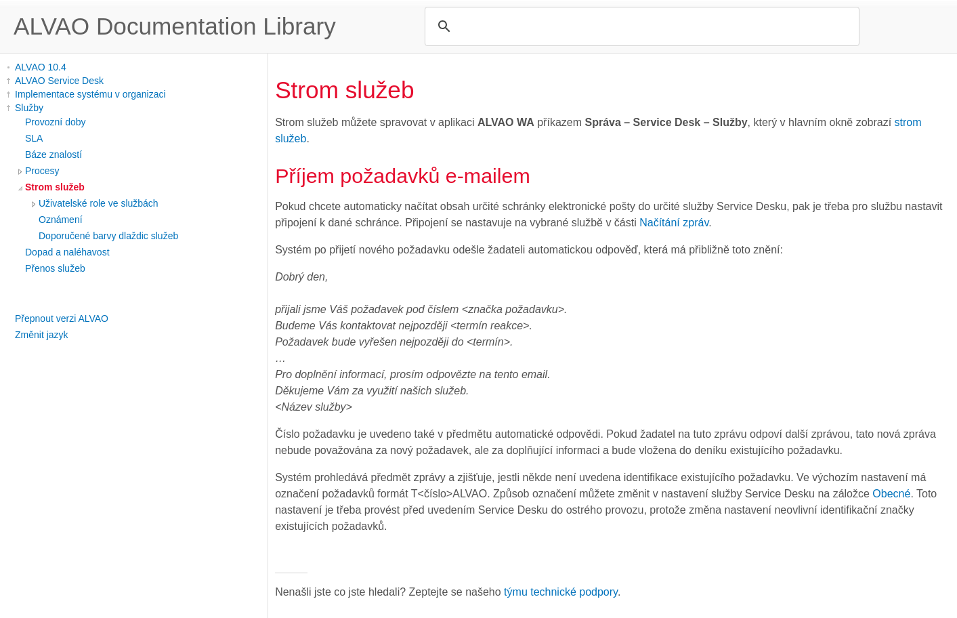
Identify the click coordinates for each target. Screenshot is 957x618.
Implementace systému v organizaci (90, 94)
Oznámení (61, 219)
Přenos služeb (55, 268)
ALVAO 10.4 (40, 67)
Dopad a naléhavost (67, 252)
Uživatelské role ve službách (98, 203)
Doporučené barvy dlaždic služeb (108, 235)
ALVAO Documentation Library (175, 26)
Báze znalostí (53, 154)
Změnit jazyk (41, 334)
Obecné (891, 493)
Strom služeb (55, 187)
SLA (34, 138)
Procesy (42, 170)
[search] (640, 26)
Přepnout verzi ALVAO (61, 318)
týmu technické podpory (561, 592)
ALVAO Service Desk (59, 80)
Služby (29, 107)
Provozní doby (55, 122)
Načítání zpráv (673, 222)
